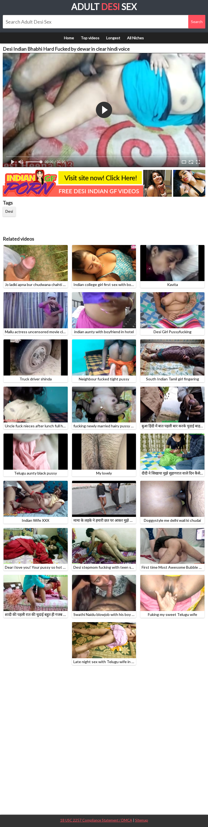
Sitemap (141, 820)
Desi (9, 211)
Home (69, 38)
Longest (113, 38)
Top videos (90, 38)
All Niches (135, 38)
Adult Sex (104, 6)
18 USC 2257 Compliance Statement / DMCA (96, 820)
